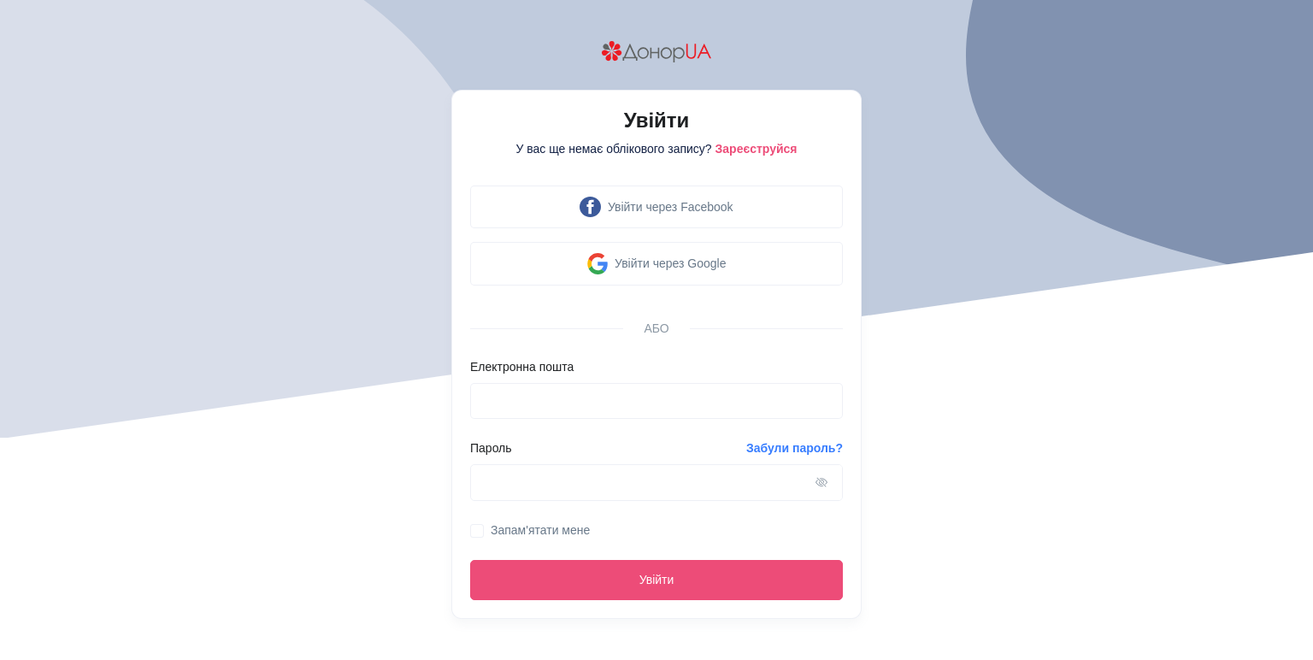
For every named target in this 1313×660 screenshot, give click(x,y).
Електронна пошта (522, 367)
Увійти (656, 579)
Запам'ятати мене (540, 530)
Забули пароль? (794, 448)
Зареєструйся (756, 149)
